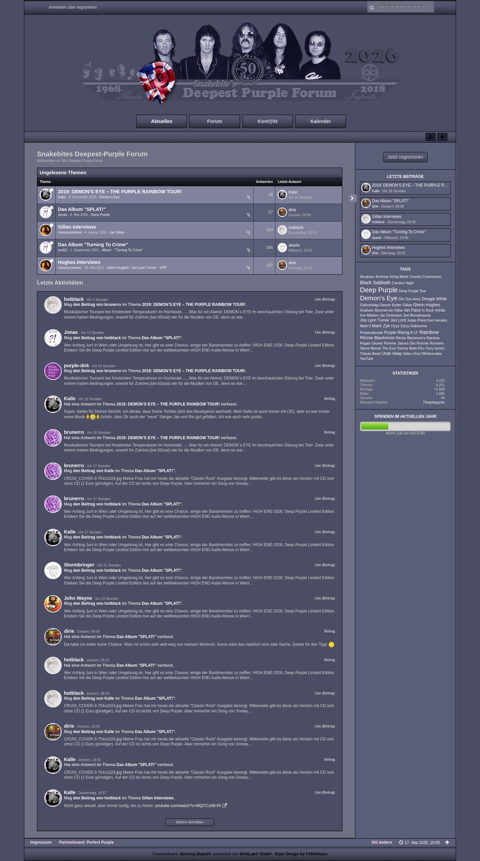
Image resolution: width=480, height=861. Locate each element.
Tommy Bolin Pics (411, 348)
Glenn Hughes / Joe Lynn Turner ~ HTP (137, 268)
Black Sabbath (375, 282)
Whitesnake (432, 354)
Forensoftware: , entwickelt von (211, 854)
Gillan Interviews (77, 227)
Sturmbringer (79, 564)
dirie (292, 210)
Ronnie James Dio (399, 343)
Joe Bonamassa (417, 315)
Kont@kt (268, 121)
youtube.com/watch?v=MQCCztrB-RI (188, 805)
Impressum (41, 842)
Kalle (62, 197)
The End (389, 348)
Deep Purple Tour (412, 291)
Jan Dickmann (391, 315)
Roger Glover (371, 343)
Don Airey (413, 299)
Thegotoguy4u (434, 402)
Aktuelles (161, 121)
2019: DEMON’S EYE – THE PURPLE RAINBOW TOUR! (120, 191)
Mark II (365, 326)
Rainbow (429, 332)
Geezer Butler (390, 305)
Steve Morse (370, 348)
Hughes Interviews (79, 262)
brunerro (74, 432)
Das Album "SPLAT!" (82, 209)
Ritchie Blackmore (377, 337)
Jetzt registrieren (405, 157)
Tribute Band (370, 354)
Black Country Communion (420, 277)
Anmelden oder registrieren (73, 7)
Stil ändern (382, 842)
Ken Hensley (437, 320)
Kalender (320, 121)
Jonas (62, 215)
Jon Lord (398, 320)
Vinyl (417, 354)
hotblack (295, 227)
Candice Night (403, 283)
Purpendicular (371, 333)
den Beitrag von (97, 304)
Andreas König (387, 277)
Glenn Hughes (426, 305)
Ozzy (395, 326)
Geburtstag (369, 305)
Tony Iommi (435, 348)
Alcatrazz (367, 277)
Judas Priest (416, 320)
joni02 (62, 250)
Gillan (407, 305)
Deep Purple (100, 215)
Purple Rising (396, 332)
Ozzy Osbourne (413, 326)
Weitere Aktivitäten (190, 822)
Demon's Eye (110, 197)
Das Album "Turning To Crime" (93, 244)
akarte (293, 245)
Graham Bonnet (373, 310)
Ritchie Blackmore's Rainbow (418, 338)
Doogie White (434, 299)
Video (407, 354)
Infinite (440, 310)
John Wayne (78, 598)
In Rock (428, 310)
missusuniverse (69, 232)
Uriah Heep (392, 353)
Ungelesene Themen (63, 172)
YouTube (366, 359)
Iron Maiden (369, 315)
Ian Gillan (117, 232)
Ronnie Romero (430, 343)
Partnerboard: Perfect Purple (86, 842)
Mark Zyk (381, 325)
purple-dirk (76, 365)
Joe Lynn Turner (374, 320)
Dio (401, 299)
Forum (214, 121)
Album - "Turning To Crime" (122, 250)
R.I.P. (414, 333)
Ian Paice (412, 310)
